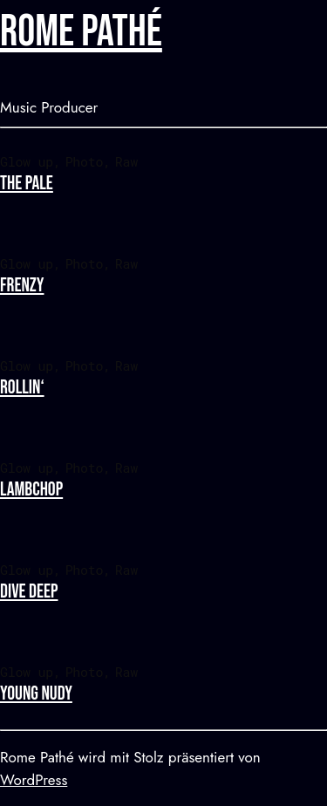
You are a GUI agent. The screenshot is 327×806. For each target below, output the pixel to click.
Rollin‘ (22, 388)
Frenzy (22, 285)
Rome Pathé (81, 32)
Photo (84, 161)
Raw (126, 161)
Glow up (26, 161)
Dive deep (29, 592)
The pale (26, 183)
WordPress (33, 779)
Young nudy (36, 694)
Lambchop (31, 490)
